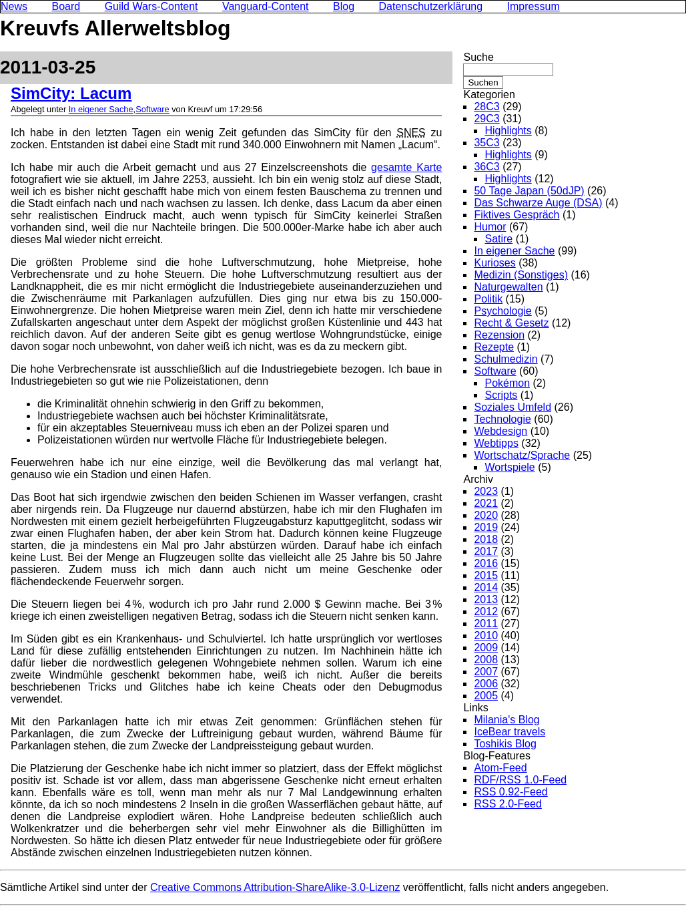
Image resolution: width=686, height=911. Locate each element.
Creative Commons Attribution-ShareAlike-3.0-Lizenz (275, 887)
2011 (486, 623)
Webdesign (500, 431)
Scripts (500, 395)
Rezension (499, 335)
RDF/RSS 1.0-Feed (520, 779)
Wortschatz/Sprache (522, 455)
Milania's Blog (506, 719)
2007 (486, 671)
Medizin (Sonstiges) (521, 275)
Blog (343, 6)
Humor (490, 226)
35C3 (486, 142)
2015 (486, 575)
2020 (486, 515)
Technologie (502, 419)
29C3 (486, 118)
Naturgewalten (508, 287)
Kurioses (494, 262)
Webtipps (496, 443)
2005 (486, 695)
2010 (486, 635)
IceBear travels (509, 731)
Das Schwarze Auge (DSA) (538, 202)
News (14, 6)
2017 (486, 551)
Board (65, 6)
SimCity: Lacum (71, 93)
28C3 (486, 106)
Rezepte (494, 347)
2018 (486, 539)
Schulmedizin (505, 359)
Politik (488, 299)
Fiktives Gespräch (516, 214)
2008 (486, 659)
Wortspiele (509, 467)
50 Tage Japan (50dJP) (529, 190)
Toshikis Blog (505, 743)
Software (152, 109)
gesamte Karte (406, 167)
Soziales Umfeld (512, 407)
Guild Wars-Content (151, 6)
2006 (486, 683)
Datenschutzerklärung (431, 6)
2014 (486, 587)
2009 (486, 647)
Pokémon (507, 383)
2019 (486, 527)
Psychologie (502, 311)
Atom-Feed (500, 767)
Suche (478, 57)
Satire (498, 238)
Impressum (533, 6)
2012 (486, 611)
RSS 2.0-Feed (507, 803)
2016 (486, 563)
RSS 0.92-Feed (510, 791)
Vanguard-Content (265, 6)
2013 (486, 599)
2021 (486, 503)
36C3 (486, 166)
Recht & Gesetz (511, 323)
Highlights (507, 130)
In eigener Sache (101, 109)
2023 (486, 491)
